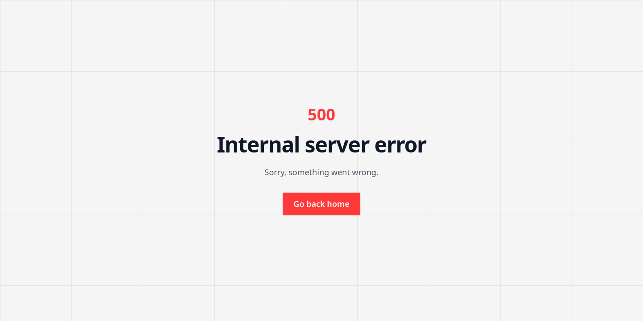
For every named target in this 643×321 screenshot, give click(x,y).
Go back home (321, 203)
